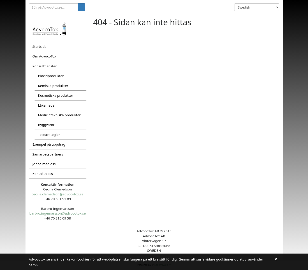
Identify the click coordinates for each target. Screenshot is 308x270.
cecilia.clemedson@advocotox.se (57, 194)
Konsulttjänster (44, 66)
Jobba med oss (44, 164)
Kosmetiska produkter (55, 95)
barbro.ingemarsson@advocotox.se (57, 213)
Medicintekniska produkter (59, 115)
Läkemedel (47, 105)
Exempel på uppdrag (48, 144)
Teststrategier (49, 134)
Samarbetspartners (47, 154)
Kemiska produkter (53, 85)
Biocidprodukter (51, 75)
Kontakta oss (42, 173)
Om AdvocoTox (44, 56)
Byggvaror (46, 124)
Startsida (39, 46)
